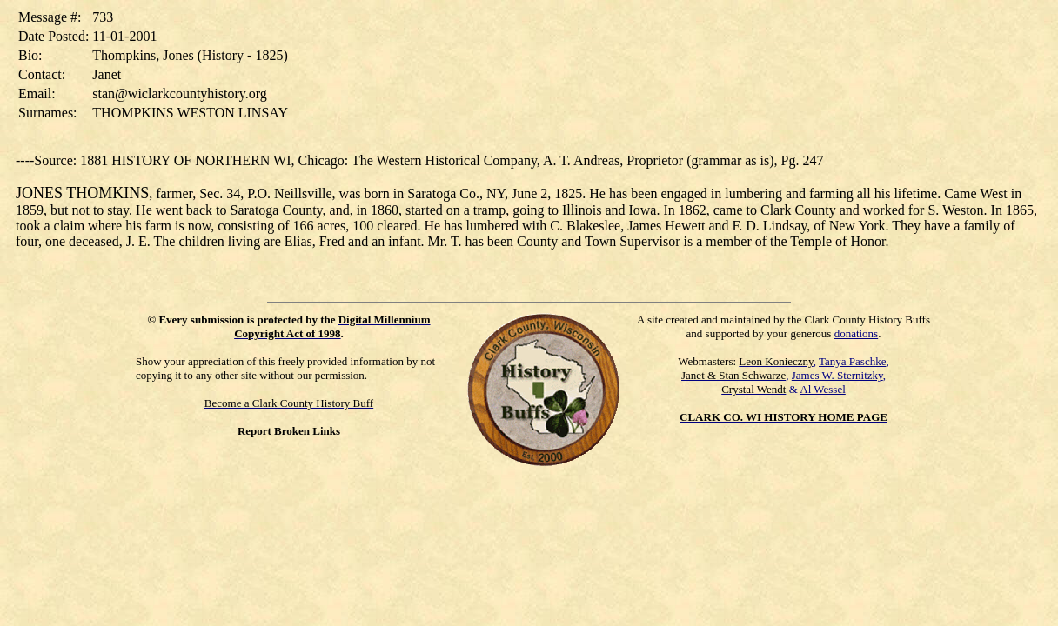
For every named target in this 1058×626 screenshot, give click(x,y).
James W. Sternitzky (837, 375)
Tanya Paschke (852, 361)
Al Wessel (823, 389)
